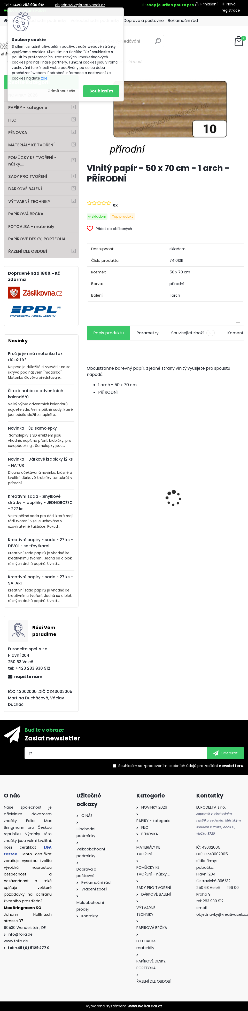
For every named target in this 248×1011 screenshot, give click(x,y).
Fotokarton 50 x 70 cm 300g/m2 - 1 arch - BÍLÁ (219, 488)
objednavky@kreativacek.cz (80, 4)
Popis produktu (108, 333)
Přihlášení (209, 4)
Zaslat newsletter (52, 738)
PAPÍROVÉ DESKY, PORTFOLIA (37, 239)
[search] (158, 43)
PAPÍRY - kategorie (27, 107)
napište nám (28, 677)
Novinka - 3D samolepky (32, 428)
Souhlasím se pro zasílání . (181, 765)
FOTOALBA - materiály (31, 227)
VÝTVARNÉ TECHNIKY (29, 201)
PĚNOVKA (17, 133)
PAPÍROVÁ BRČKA (25, 214)
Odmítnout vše (61, 91)
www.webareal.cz (145, 1006)
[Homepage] (5, 21)
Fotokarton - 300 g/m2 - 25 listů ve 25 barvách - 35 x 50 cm (165, 491)
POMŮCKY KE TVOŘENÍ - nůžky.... (32, 161)
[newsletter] (225, 753)
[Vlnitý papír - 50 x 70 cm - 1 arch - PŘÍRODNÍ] (165, 117)
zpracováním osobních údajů (169, 765)
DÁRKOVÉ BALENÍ (25, 189)
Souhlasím (101, 91)
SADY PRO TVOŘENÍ (27, 176)
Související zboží (193, 333)
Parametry (147, 333)
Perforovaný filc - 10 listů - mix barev (110, 506)
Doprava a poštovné (143, 20)
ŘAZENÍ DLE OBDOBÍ (27, 251)
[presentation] (89, 489)
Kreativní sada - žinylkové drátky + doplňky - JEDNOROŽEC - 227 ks (40, 502)
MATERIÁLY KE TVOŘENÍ (31, 145)
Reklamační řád (183, 20)
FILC (12, 120)
